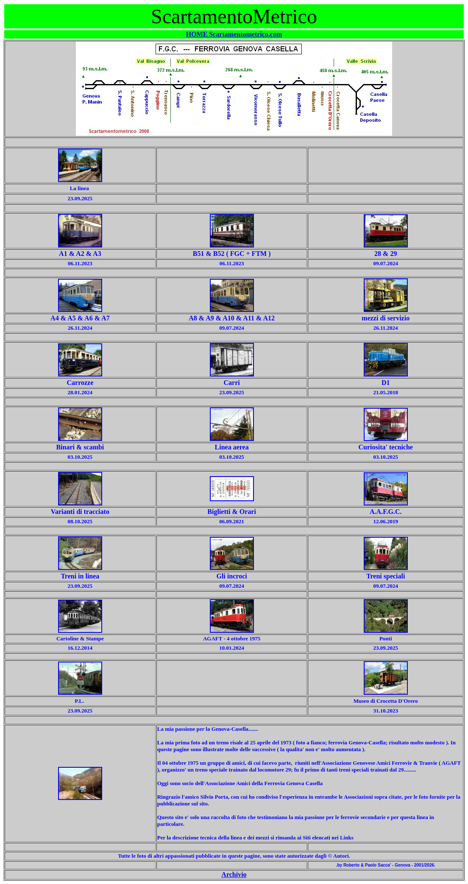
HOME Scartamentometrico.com (234, 34)
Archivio (233, 874)
